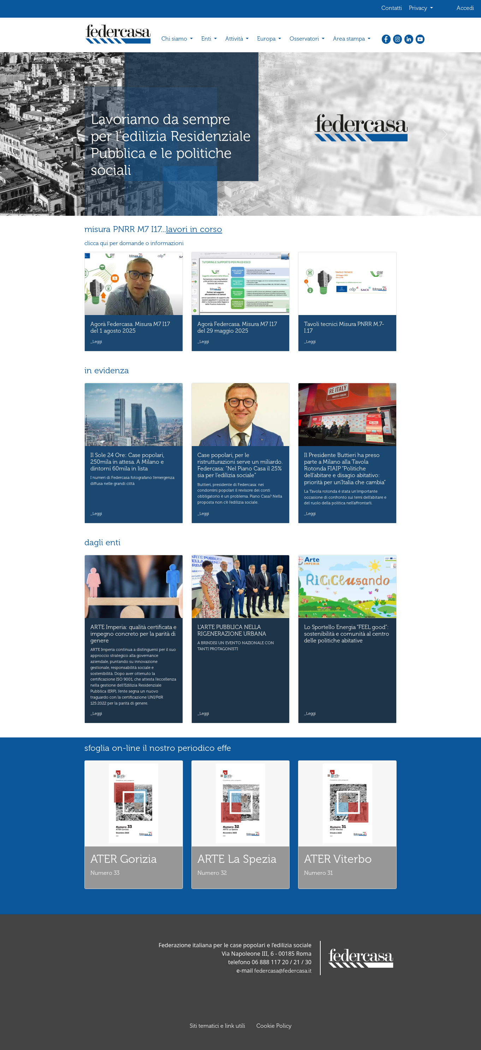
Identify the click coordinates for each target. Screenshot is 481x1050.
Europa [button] (267, 38)
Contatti (391, 8)
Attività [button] (234, 38)
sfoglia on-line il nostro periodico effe (157, 748)
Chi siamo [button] (175, 38)
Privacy (419, 8)
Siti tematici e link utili (217, 1025)
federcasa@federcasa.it (282, 970)
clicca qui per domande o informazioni (134, 243)
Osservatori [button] (305, 38)
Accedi (465, 8)
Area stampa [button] (349, 38)
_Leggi (96, 341)
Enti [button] (207, 38)
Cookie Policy (274, 1025)
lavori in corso (194, 229)
